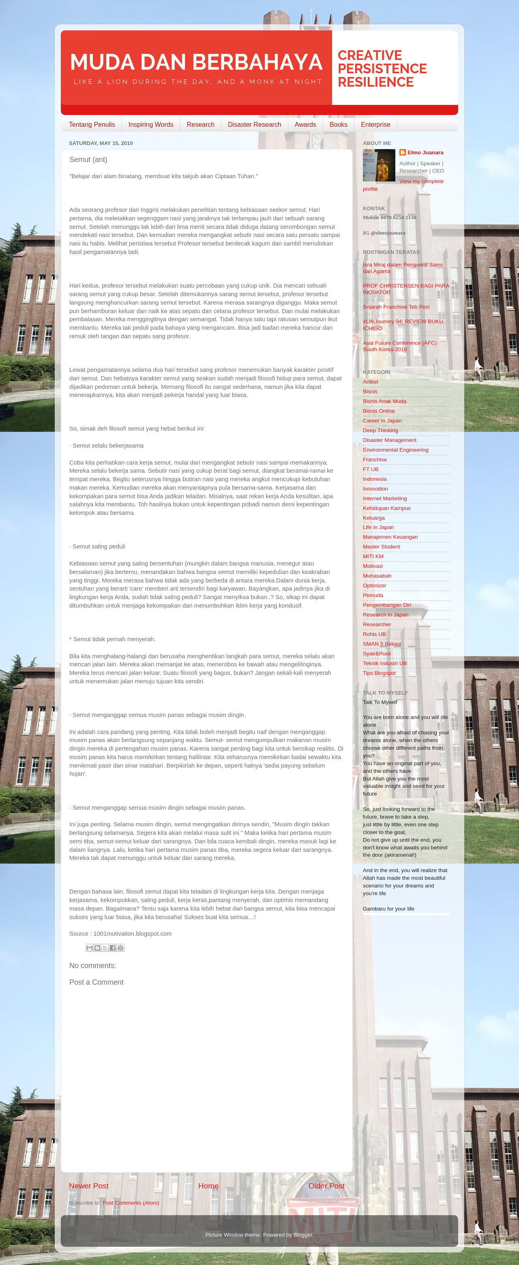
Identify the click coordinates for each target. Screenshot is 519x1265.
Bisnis (370, 391)
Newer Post (89, 1186)
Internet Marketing (385, 498)
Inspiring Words (151, 124)
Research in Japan (386, 615)
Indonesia (375, 479)
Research (200, 124)
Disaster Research (254, 124)
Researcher (377, 624)
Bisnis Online (379, 411)
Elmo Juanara (425, 152)
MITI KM (373, 556)
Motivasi (373, 566)
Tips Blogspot (379, 673)
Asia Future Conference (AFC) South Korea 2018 (400, 346)
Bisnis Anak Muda (384, 401)
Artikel (370, 382)
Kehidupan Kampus (387, 508)
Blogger (303, 1235)
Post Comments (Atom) (131, 1203)
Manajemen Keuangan (390, 537)
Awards (305, 124)
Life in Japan (378, 527)
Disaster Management (389, 440)
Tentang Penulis (92, 124)
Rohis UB (374, 634)
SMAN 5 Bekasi (382, 644)
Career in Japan (382, 421)
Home (208, 1186)
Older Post (327, 1186)
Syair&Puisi (377, 654)
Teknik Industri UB (385, 663)
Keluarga (374, 518)
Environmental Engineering (396, 450)
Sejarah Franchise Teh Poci (396, 307)
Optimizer (374, 585)
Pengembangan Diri (387, 605)
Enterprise (375, 124)
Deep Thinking (380, 430)
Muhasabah (377, 576)
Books (338, 124)
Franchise (375, 460)
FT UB (371, 469)
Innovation (375, 489)
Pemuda (373, 595)
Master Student (381, 547)
